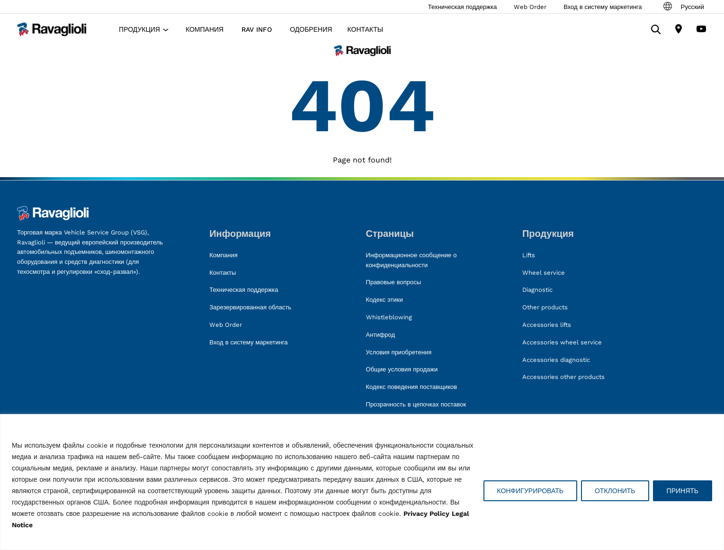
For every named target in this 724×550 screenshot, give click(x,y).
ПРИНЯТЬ (682, 491)
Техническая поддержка (462, 6)
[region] (362, 482)
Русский (683, 6)
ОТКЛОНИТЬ (615, 491)
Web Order (530, 6)
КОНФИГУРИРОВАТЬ (530, 491)
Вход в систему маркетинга (602, 6)
